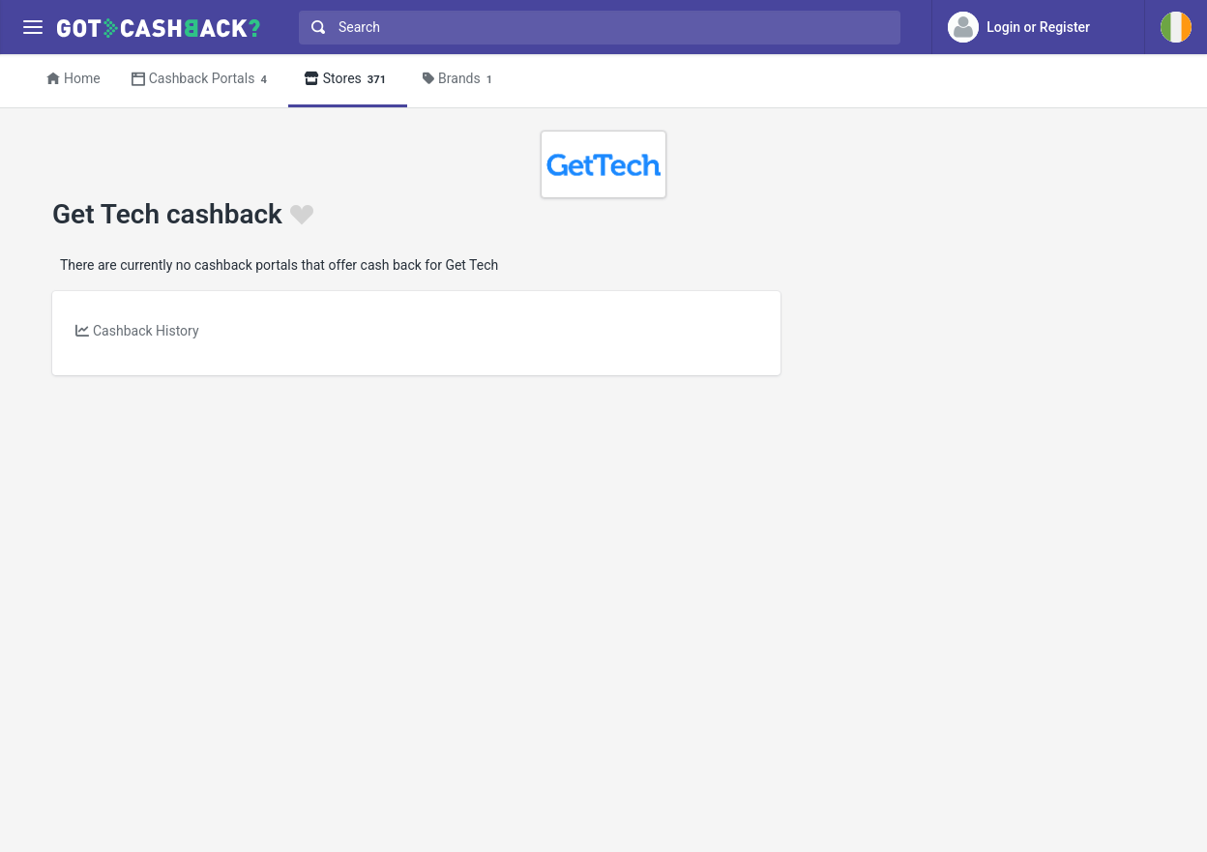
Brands (460, 80)
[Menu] (32, 27)
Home (73, 78)
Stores (348, 80)
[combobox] (595, 28)
